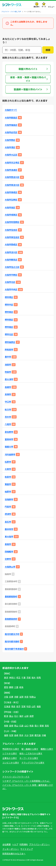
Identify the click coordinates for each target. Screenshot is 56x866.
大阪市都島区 (11, 117)
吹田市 (8, 372)
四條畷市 (9, 551)
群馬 (39, 677)
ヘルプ (15, 844)
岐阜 (21, 687)
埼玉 (18, 677)
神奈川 (12, 677)
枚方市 (8, 409)
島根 (11, 725)
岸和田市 (9, 349)
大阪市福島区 (11, 125)
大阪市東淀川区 (12, 185)
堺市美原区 (10, 342)
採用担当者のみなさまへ (13, 853)
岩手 (18, 706)
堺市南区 (9, 327)
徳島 (31, 725)
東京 (6, 677)
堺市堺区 (9, 297)
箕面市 (8, 484)
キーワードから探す (28, 758)
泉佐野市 (9, 432)
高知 (47, 725)
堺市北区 (9, 334)
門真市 (8, 506)
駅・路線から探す (30, 748)
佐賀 (11, 735)
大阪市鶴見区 (11, 259)
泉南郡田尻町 (11, 619)
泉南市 (8, 544)
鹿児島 (37, 735)
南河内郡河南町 (12, 641)
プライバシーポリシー (39, 844)
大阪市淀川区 (11, 252)
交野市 (8, 559)
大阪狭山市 (10, 566)
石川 (16, 715)
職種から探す (47, 748)
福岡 (6, 735)
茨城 (28, 677)
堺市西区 (9, 319)
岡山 (16, 725)
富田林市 (9, 439)
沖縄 (44, 735)
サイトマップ (26, 849)
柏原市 (8, 491)
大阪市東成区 (11, 192)
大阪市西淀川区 (12, 177)
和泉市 (8, 476)
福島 (39, 706)
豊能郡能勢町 (11, 596)
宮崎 (31, 735)
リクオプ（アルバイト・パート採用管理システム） (26, 780)
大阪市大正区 (11, 154)
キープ (44, 6)
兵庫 (11, 696)
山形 (34, 706)
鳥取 (6, 725)
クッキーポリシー (10, 849)
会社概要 (6, 844)
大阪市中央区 (11, 289)
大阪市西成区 (11, 244)
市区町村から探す (10, 748)
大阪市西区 (10, 140)
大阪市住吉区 (11, 229)
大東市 (8, 469)
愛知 (6, 687)
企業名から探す (9, 758)
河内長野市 (10, 454)
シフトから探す (9, 753)
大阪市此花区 (11, 132)
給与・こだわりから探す (30, 753)
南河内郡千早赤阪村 (14, 648)
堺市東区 (9, 312)
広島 (21, 725)
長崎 (16, 735)
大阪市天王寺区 (12, 162)
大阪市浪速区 (11, 170)
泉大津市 (9, 379)
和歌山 (32, 696)
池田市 (8, 364)
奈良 (26, 696)
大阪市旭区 (10, 207)
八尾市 (8, 424)
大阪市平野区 (11, 274)
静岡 (11, 687)
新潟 (6, 715)
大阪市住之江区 (12, 267)
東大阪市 (9, 536)
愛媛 (42, 725)
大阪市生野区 (11, 199)
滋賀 (21, 696)
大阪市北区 (10, 282)
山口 (26, 725)
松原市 (8, 461)
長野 (31, 715)
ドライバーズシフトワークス (15, 776)
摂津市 (8, 514)
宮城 (23, 706)
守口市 (8, 401)
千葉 (23, 677)
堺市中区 (9, 304)
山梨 (26, 715)
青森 (13, 706)
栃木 (34, 677)
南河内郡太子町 (12, 634)
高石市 (8, 521)
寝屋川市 (9, 446)
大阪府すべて (11, 110)
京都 (16, 696)
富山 (11, 715)
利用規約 (23, 844)
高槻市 (8, 387)
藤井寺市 (9, 529)
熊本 (21, 735)
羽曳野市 (9, 499)
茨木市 (8, 416)
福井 (21, 715)
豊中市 (8, 356)
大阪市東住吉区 (12, 237)
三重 (16, 687)
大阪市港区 (10, 147)
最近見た (37, 6)
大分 (26, 735)
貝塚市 (8, 394)
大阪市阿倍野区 (12, 222)
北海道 (7, 706)
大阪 (6, 696)
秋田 (28, 706)
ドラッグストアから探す (33, 762)
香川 (36, 725)
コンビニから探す (10, 762)
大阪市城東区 (11, 214)
